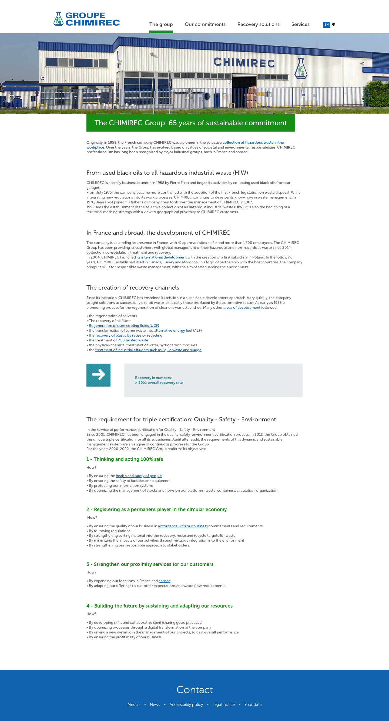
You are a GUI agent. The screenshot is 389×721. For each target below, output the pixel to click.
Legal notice (224, 704)
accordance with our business (183, 526)
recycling (154, 335)
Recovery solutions (258, 24)
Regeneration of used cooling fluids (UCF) (124, 325)
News (155, 704)
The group (161, 24)
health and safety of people (139, 476)
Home (91, 104)
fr (333, 24)
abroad (164, 581)
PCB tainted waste (133, 340)
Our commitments (205, 24)
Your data (253, 704)
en (326, 24)
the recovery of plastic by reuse (115, 335)
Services (300, 24)
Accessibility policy (186, 704)
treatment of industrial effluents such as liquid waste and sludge (148, 350)
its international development (162, 257)
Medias (134, 704)
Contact (194, 689)
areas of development (241, 307)
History (130, 104)
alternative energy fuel (172, 330)
